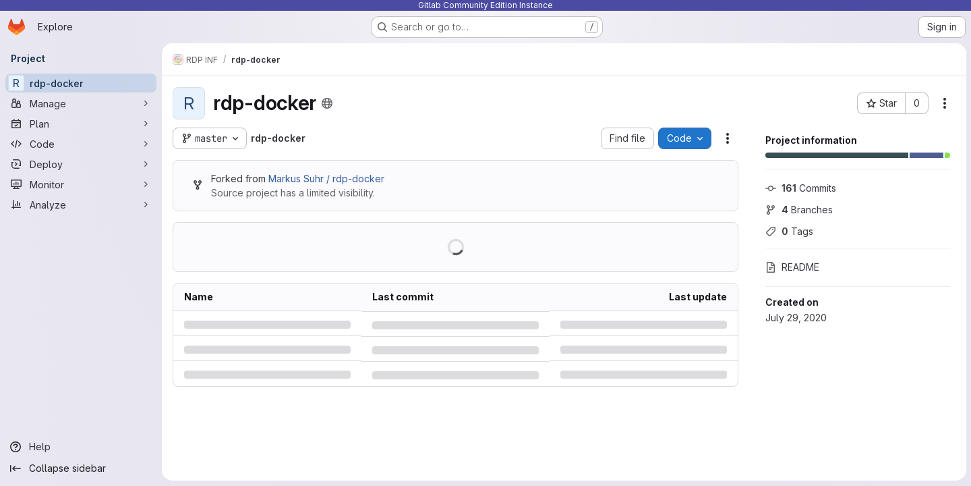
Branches (798, 209)
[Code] (80, 143)
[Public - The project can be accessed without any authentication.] (327, 103)
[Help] (80, 446)
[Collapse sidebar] (80, 468)
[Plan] (80, 123)
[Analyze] (80, 204)
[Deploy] (80, 164)
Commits (800, 188)
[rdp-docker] (80, 83)
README (792, 267)
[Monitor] (80, 184)
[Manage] (80, 103)
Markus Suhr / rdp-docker (326, 178)
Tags (789, 231)
